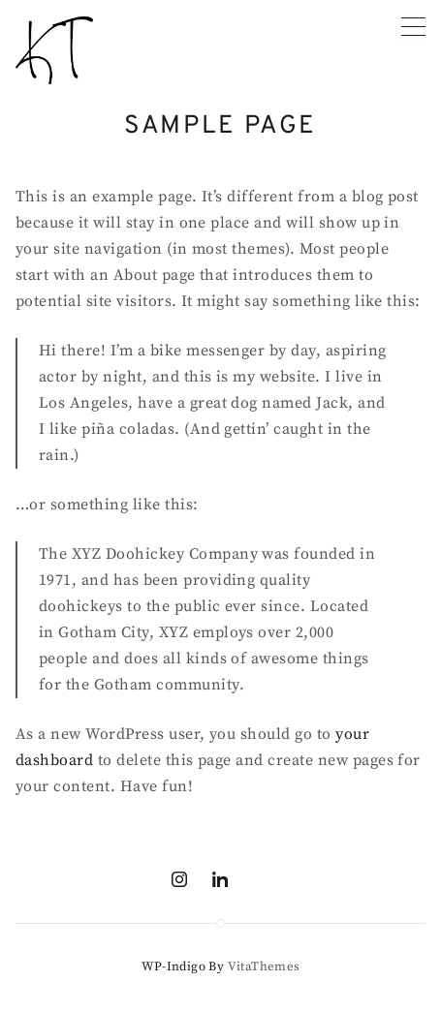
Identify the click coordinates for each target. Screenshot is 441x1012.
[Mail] (260, 879)
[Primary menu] (413, 27)
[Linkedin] (220, 879)
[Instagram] (179, 879)
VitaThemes (264, 966)
